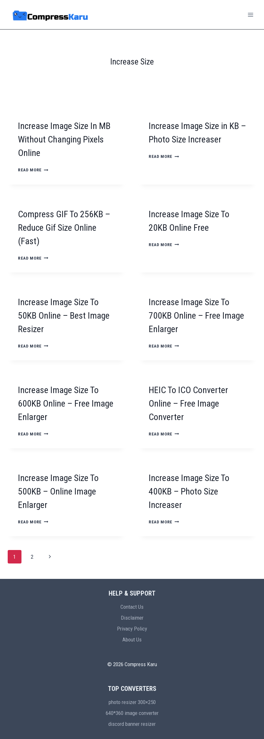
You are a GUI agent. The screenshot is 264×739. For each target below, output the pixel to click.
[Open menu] (250, 15)
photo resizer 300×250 (132, 702)
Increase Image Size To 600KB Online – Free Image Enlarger (65, 403)
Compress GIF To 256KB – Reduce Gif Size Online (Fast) (64, 227)
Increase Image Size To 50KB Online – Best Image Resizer (64, 315)
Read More (33, 169)
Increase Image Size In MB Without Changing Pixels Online (64, 139)
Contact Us (132, 607)
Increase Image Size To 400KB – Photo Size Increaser (189, 491)
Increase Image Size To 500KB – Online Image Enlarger (58, 491)
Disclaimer (132, 617)
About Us (132, 639)
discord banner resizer (132, 724)
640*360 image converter (132, 713)
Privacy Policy (132, 628)
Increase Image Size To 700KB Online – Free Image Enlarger (196, 315)
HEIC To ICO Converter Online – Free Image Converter (188, 403)
